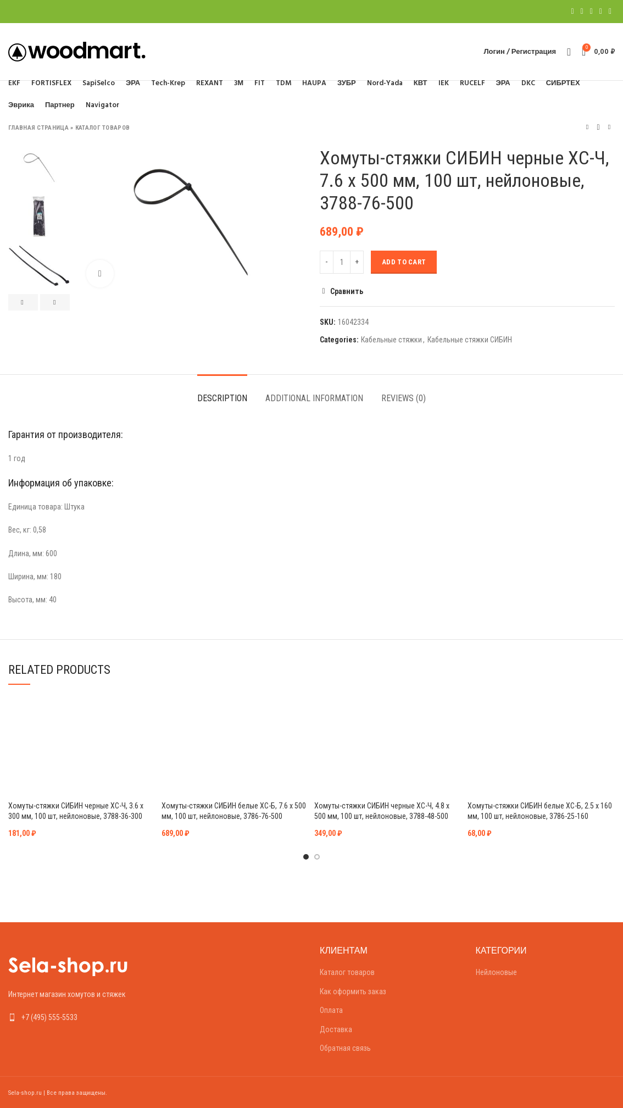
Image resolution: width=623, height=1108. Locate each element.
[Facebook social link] (572, 11)
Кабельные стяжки (391, 339)
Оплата (331, 1010)
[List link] (78, 1017)
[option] (39, 167)
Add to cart (404, 262)
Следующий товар (609, 127)
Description (222, 398)
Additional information (314, 398)
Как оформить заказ (353, 991)
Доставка (336, 1029)
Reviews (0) (403, 398)
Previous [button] (23, 302)
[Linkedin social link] (600, 11)
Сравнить (346, 291)
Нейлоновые (496, 972)
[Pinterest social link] (591, 11)
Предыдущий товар (587, 127)
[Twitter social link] (582, 11)
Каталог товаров (102, 127)
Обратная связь (345, 1048)
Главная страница (38, 127)
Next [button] (55, 302)
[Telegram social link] (610, 11)
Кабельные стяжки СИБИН (469, 339)
